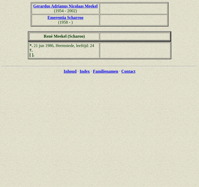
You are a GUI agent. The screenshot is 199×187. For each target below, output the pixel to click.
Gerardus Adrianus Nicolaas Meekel (65, 6)
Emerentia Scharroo (65, 17)
